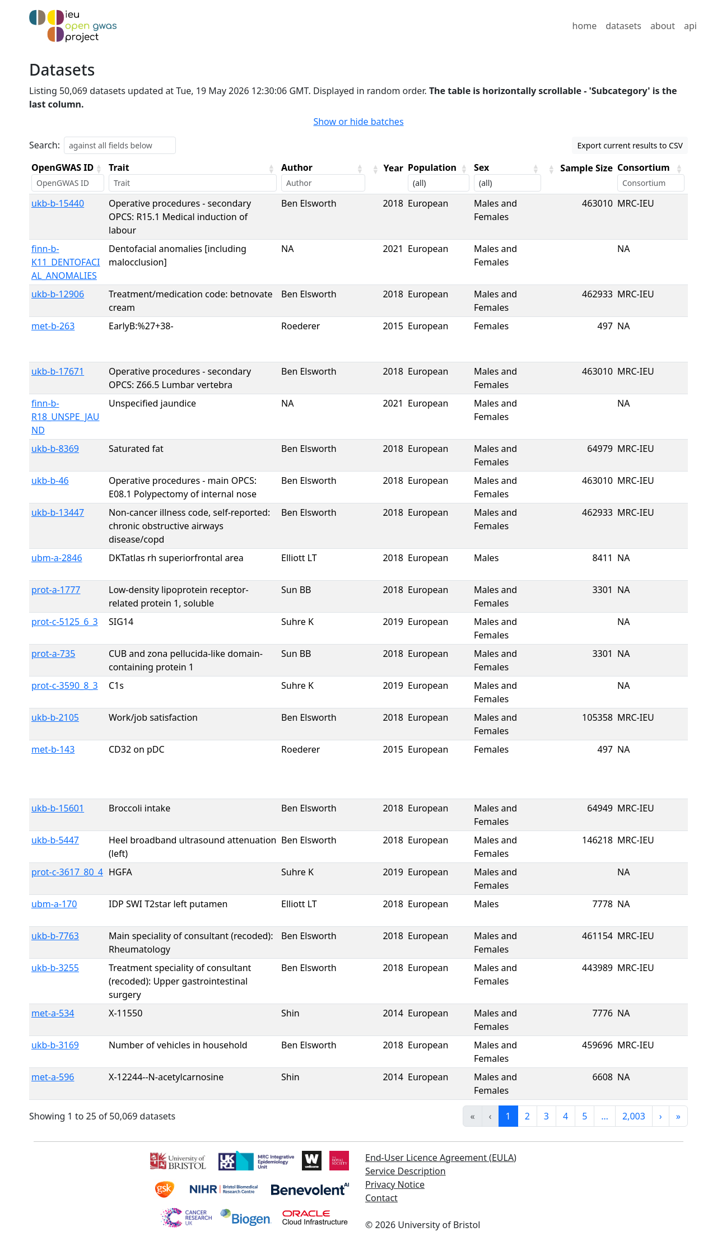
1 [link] (508, 1116)
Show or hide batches (358, 121)
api (690, 26)
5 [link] (584, 1116)
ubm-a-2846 (56, 558)
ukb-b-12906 (57, 294)
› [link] (660, 1116)
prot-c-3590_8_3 (64, 685)
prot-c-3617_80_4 (67, 872)
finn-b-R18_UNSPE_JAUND (65, 416)
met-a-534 (53, 1013)
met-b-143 (53, 749)
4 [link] (565, 1116)
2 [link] (527, 1116)
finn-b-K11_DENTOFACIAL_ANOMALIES (65, 262)
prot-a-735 (53, 653)
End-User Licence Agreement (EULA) (440, 1157)
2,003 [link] (633, 1116)
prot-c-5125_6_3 (64, 621)
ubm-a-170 (54, 904)
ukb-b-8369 (55, 448)
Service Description (405, 1171)
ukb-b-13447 (57, 512)
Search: (44, 145)
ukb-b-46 (50, 480)
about (662, 26)
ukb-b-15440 (57, 203)
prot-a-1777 (55, 590)
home (584, 26)
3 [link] (546, 1116)
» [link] (678, 1116)
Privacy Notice (395, 1184)
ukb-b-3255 (55, 968)
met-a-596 (53, 1077)
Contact (381, 1198)
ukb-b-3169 (55, 1045)
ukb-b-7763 (55, 936)
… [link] (604, 1116)
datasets (623, 26)
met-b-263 (53, 326)
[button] (98, 168)
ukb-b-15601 (57, 808)
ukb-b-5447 (55, 840)
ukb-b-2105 (55, 717)
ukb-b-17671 (57, 371)
